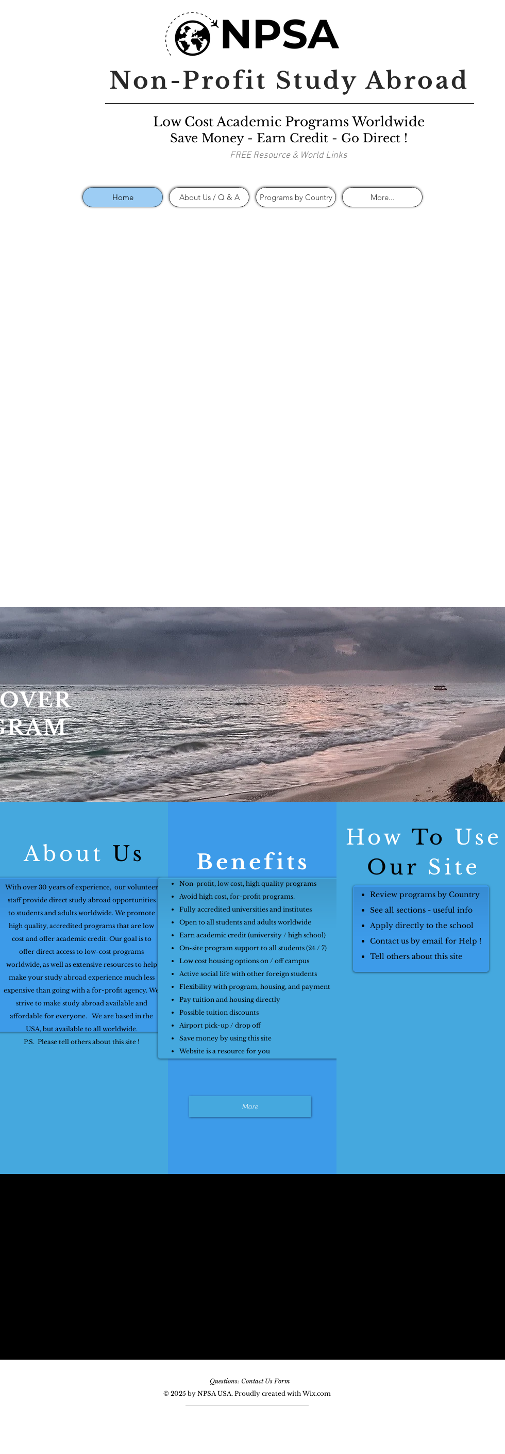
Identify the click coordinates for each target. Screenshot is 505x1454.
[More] (250, 1106)
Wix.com (316, 1393)
